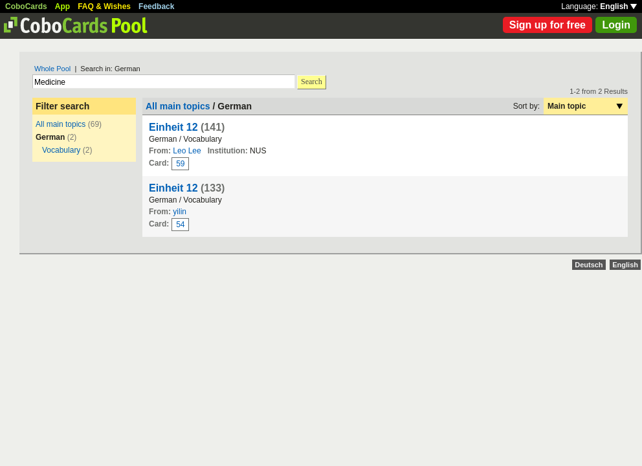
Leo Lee (187, 150)
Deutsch (589, 265)
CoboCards (26, 6)
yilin (179, 211)
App (62, 6)
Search (311, 81)
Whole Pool (52, 68)
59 (180, 163)
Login (616, 24)
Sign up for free (547, 24)
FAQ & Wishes (104, 6)
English (618, 6)
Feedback (156, 6)
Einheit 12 (173, 127)
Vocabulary (61, 150)
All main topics (60, 124)
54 (180, 224)
